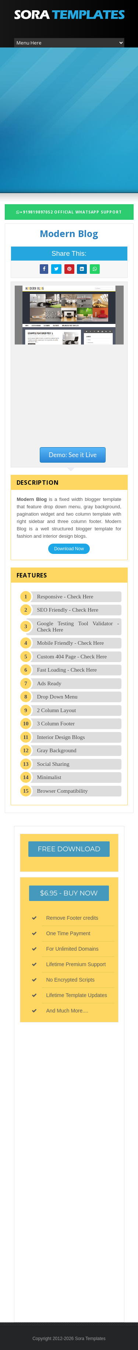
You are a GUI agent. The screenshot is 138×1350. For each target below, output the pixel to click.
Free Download (69, 849)
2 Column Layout (56, 710)
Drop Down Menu (57, 697)
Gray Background (57, 750)
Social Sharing (53, 764)
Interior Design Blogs (61, 737)
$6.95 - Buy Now (69, 893)
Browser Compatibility (62, 791)
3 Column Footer (56, 724)
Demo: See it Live (72, 455)
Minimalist (49, 777)
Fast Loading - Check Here (67, 670)
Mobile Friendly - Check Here (70, 643)
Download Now (69, 548)
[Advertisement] (69, 119)
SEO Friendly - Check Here (68, 610)
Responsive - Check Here (65, 597)
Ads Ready (49, 683)
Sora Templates (90, 1338)
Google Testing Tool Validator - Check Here (78, 627)
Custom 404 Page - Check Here (72, 657)
